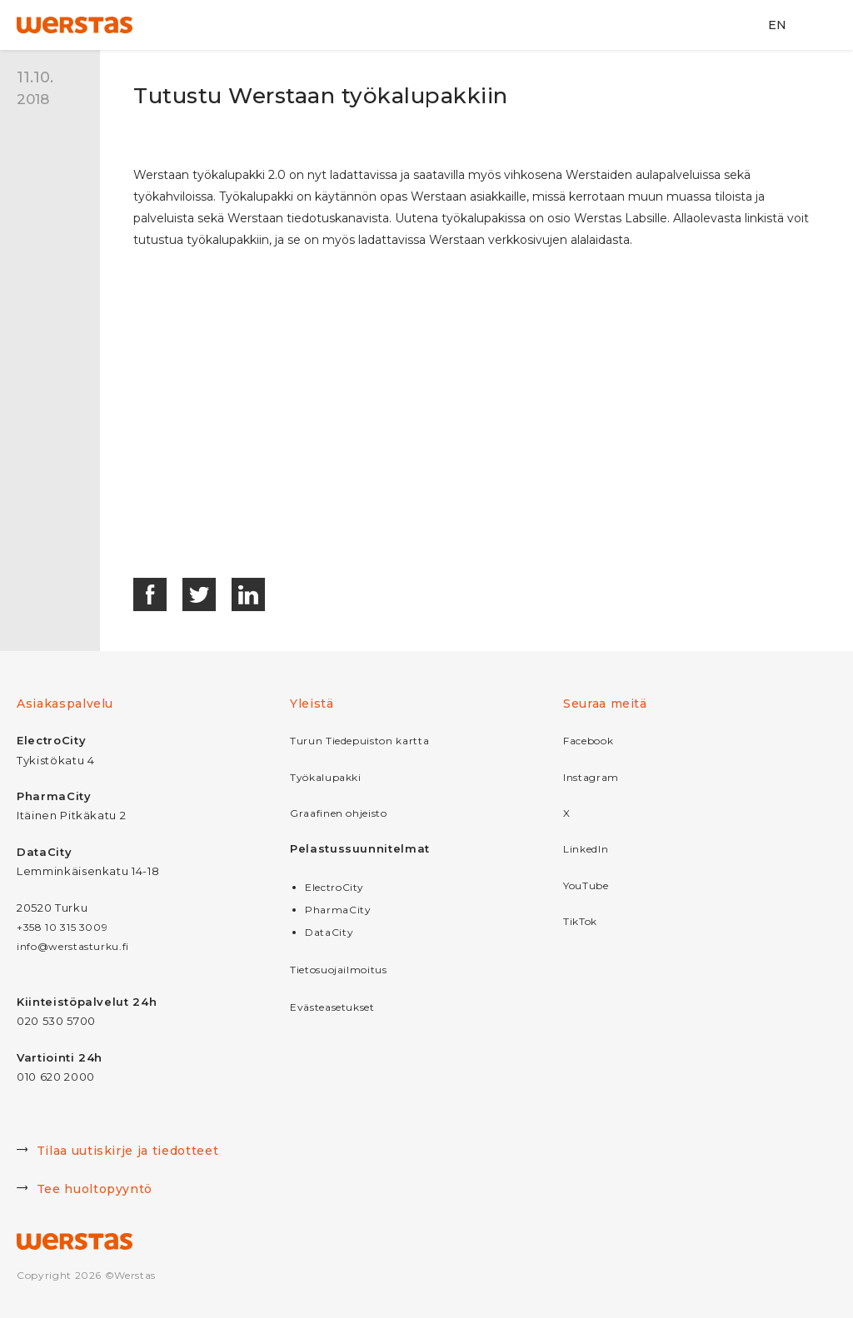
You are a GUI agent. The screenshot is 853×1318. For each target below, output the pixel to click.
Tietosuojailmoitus (338, 969)
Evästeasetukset (332, 1007)
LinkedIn (585, 849)
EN (777, 24)
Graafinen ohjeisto (338, 813)
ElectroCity (334, 887)
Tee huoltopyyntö (84, 1190)
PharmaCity (338, 909)
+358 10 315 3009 (62, 927)
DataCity (329, 932)
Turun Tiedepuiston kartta (359, 740)
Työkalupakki (326, 777)
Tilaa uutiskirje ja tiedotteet (117, 1152)
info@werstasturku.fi (73, 946)
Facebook (588, 740)
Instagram (591, 777)
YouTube (586, 885)
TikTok (580, 921)
